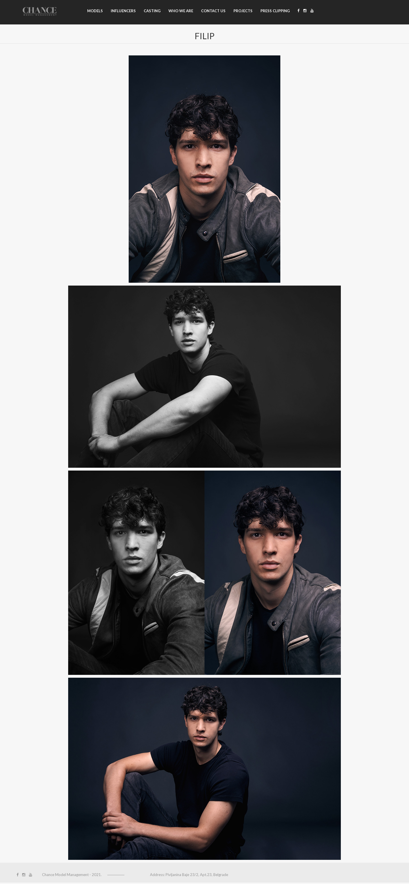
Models (95, 11)
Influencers (123, 11)
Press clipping (275, 11)
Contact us (213, 11)
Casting (152, 11)
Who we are (180, 11)
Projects (243, 11)
